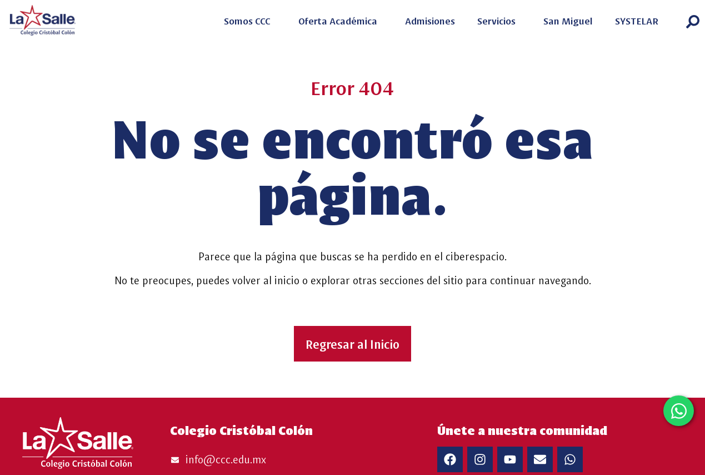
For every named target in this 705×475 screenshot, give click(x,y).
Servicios (499, 20)
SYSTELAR (639, 20)
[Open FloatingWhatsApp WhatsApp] (678, 410)
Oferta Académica (340, 20)
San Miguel (568, 20)
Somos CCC (250, 20)
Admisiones (430, 20)
